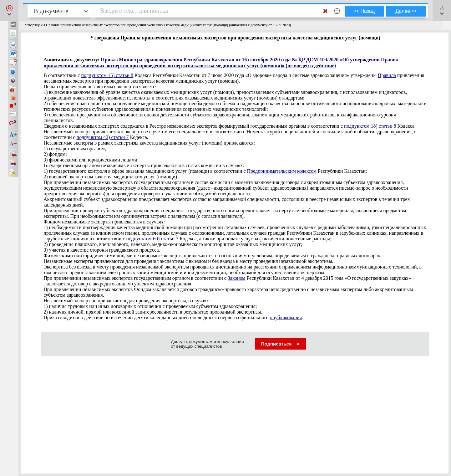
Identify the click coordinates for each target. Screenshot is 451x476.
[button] (9, 10)
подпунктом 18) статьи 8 (370, 126)
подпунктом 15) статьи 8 (107, 75)
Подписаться (280, 343)
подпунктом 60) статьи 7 (152, 238)
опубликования (286, 317)
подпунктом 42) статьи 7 (103, 137)
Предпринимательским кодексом (282, 171)
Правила (387, 75)
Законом (236, 278)
